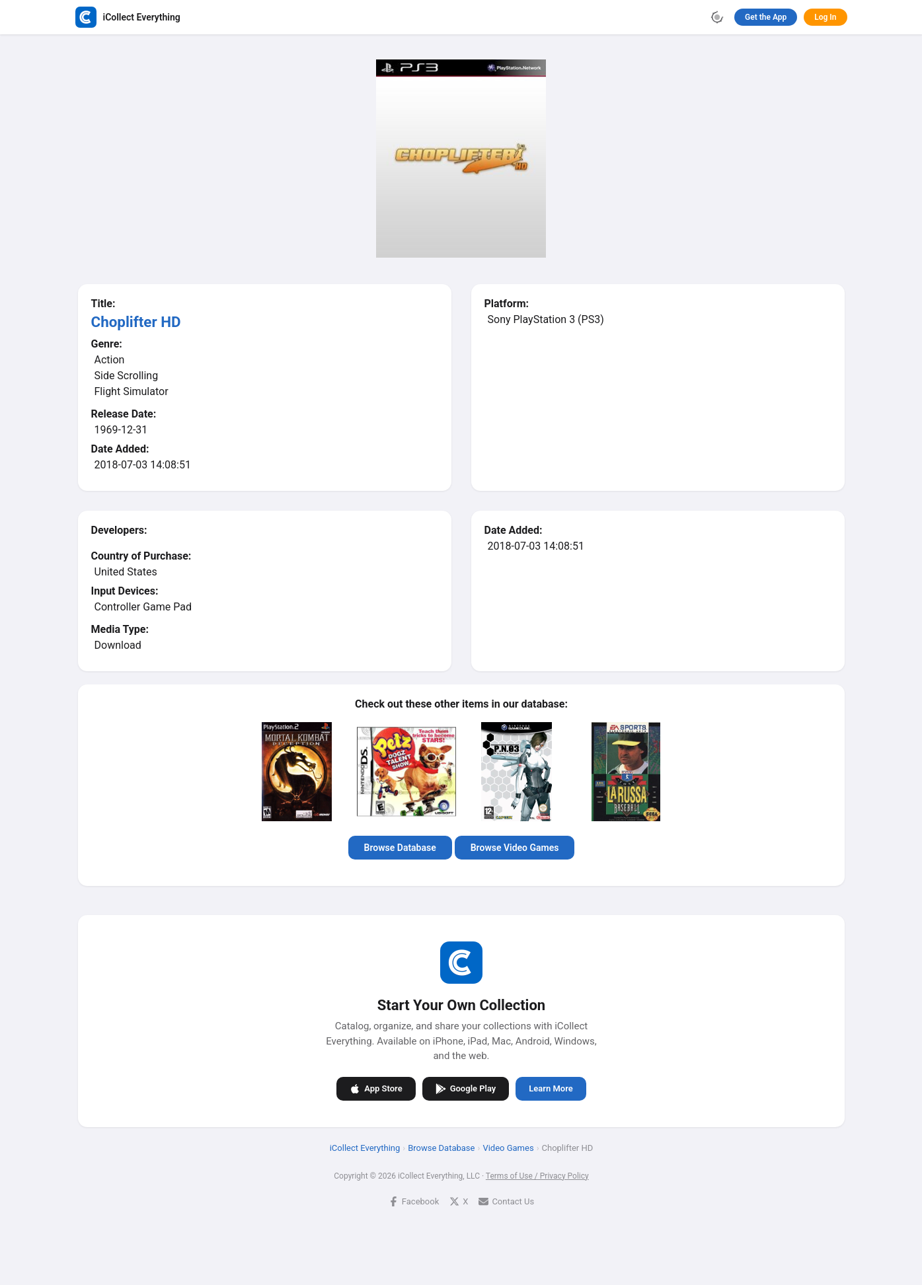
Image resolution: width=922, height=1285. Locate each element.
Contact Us (506, 1201)
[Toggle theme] (717, 17)
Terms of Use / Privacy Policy (536, 1175)
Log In (825, 17)
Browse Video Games (514, 847)
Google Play (465, 1088)
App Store (376, 1088)
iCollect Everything (364, 1147)
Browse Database (400, 847)
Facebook (413, 1201)
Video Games (507, 1147)
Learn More (550, 1088)
